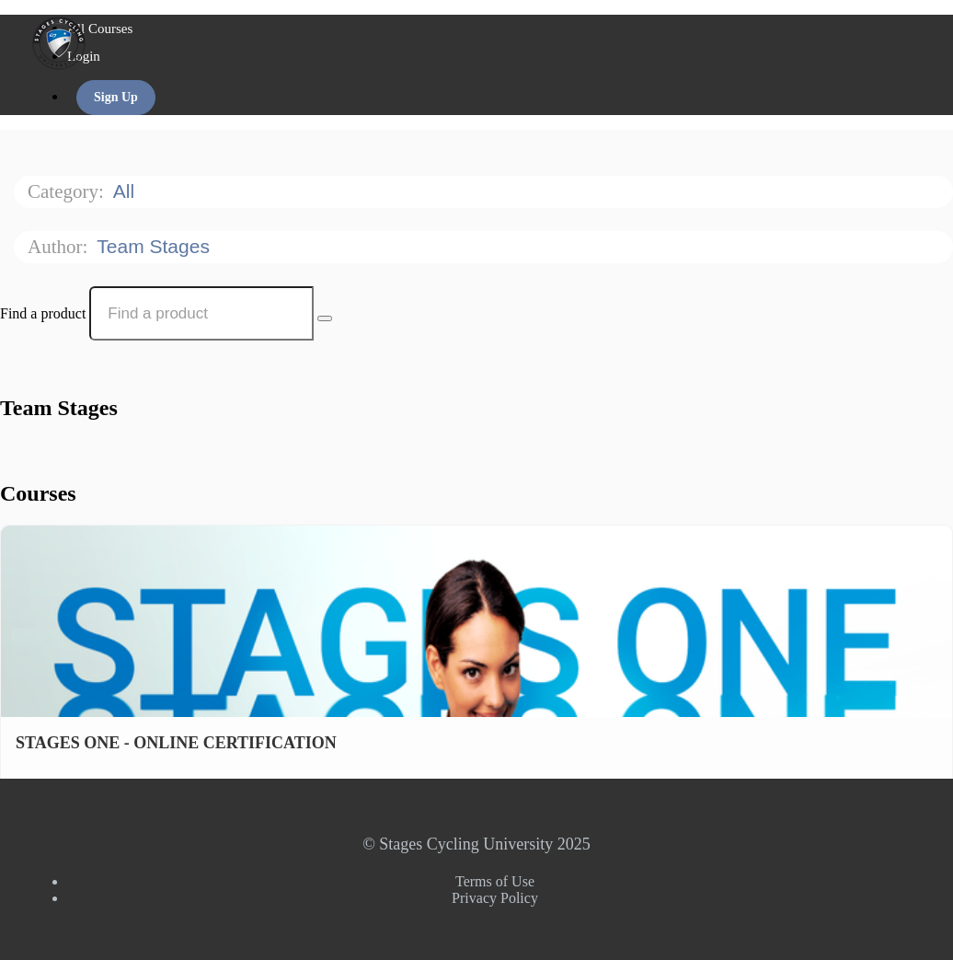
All (126, 191)
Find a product (43, 313)
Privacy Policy (495, 898)
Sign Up (116, 97)
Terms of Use (494, 881)
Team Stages (155, 246)
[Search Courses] (324, 318)
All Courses (99, 28)
